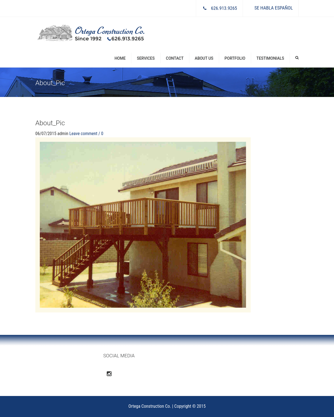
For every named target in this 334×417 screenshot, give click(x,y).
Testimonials (270, 58)
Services (146, 58)
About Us (204, 58)
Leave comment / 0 (86, 133)
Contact (175, 58)
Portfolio (234, 58)
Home (120, 58)
